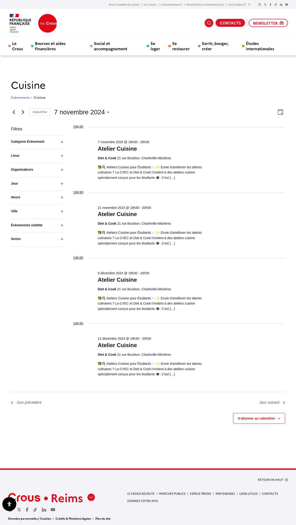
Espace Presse (200, 493)
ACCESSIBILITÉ (240, 4)
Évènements (20, 97)
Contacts (270, 493)
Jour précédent (26, 402)
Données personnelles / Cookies (29, 518)
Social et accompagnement (110, 46)
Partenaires (225, 493)
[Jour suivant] (23, 112)
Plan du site (102, 518)
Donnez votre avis (142, 501)
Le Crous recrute (141, 493)
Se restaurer (181, 46)
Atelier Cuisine (117, 149)
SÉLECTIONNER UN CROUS (124, 4)
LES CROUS (150, 4)
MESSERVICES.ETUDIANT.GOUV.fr (205, 4)
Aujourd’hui (40, 112)
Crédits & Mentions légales (73, 518)
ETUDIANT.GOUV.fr (171, 4)
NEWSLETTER (268, 23)
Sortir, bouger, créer (215, 46)
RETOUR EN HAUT (270, 479)
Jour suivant (272, 402)
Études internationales (260, 46)
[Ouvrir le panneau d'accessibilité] (9, 504)
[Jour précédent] (14, 112)
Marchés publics (172, 493)
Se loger (155, 46)
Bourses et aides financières (50, 46)
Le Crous (17, 46)
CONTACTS (230, 22)
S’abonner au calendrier (256, 418)
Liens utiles (248, 493)
